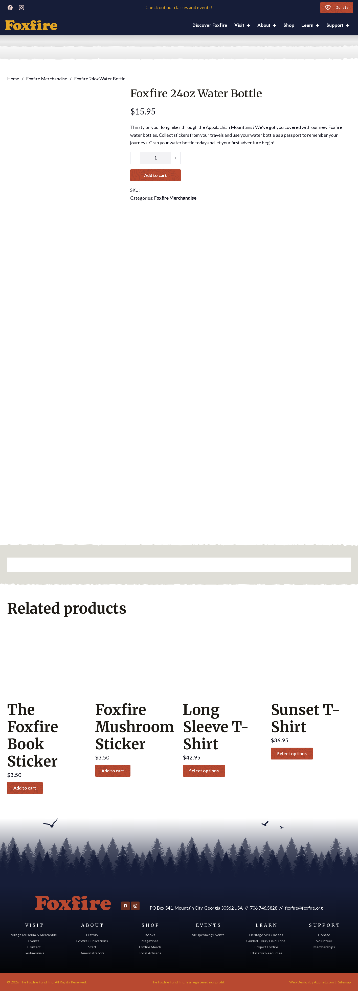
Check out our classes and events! (179, 7)
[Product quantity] (155, 157)
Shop (288, 25)
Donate (336, 8)
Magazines (150, 941)
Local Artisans (150, 953)
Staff (92, 947)
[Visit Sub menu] (250, 25)
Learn (307, 25)
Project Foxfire (266, 947)
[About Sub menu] (276, 25)
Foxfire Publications (92, 941)
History (92, 935)
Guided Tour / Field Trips (266, 941)
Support (335, 25)
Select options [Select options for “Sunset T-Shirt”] (293, 753)
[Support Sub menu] (349, 25)
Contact (34, 947)
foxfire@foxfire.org (304, 908)
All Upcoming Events (208, 935)
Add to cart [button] (26, 788)
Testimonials (34, 953)
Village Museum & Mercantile (34, 935)
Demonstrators (92, 953)
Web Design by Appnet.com (311, 982)
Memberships (324, 947)
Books (150, 935)
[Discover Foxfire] (31, 25)
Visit (239, 25)
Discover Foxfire (209, 25)
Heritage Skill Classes (266, 935)
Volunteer (324, 941)
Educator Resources (266, 953)
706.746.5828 (263, 908)
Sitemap (344, 982)
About (264, 25)
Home (13, 78)
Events (33, 941)
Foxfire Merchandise (46, 78)
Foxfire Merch (150, 947)
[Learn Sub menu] (319, 25)
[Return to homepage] (73, 903)
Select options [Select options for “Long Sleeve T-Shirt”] (205, 770)
